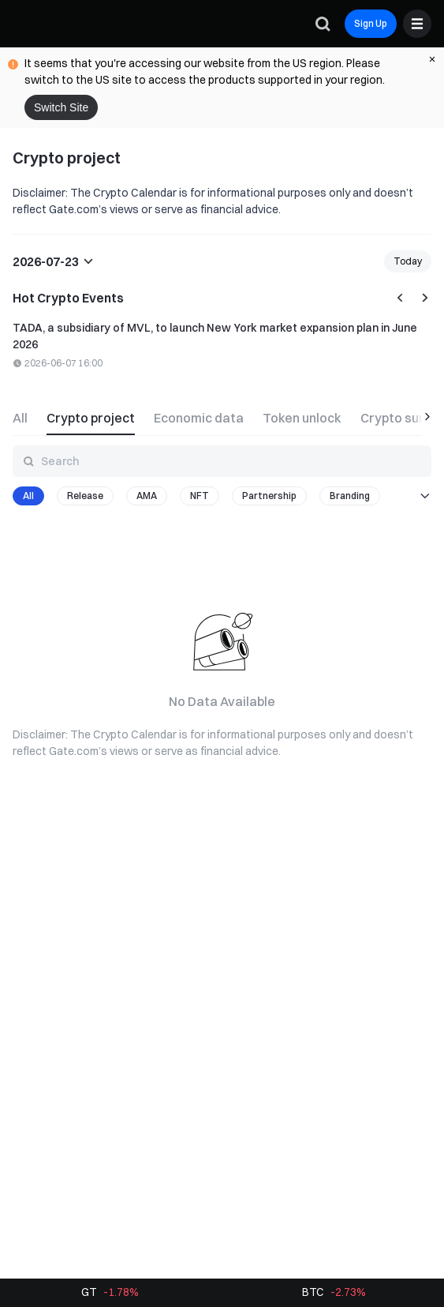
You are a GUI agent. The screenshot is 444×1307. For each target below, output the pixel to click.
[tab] (25, 416)
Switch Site (61, 107)
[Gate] (25, 23)
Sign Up (370, 23)
